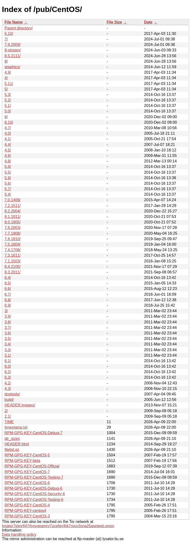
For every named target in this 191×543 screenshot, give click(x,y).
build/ (9, 400)
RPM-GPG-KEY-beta (22, 461)
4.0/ (8, 133)
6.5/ (8, 283)
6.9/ (8, 305)
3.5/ (8, 339)
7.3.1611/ (13, 255)
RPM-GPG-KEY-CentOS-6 (27, 483)
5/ (6, 89)
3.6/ (8, 333)
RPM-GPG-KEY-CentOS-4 (27, 505)
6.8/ (8, 300)
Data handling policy (19, 534)
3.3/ (8, 350)
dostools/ (12, 394)
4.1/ (8, 139)
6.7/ (8, 294)
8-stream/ (13, 50)
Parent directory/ (19, 28)
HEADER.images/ (20, 405)
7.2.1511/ (13, 206)
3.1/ (8, 355)
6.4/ (8, 278)
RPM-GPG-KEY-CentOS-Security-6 (35, 494)
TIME (9, 422)
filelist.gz (12, 450)
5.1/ (8, 106)
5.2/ (8, 100)
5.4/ (8, 194)
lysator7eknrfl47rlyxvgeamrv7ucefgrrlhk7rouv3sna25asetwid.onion (58, 526)
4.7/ (8, 128)
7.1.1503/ (13, 261)
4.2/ (8, 383)
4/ (6, 78)
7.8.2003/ (13, 228)
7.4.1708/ (13, 250)
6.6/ (8, 289)
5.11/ (9, 84)
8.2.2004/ (13, 211)
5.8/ (8, 167)
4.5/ (8, 150)
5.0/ (8, 111)
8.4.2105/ (13, 267)
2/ (6, 411)
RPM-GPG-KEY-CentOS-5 (27, 455)
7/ (6, 39)
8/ (6, 61)
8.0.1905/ (13, 222)
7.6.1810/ (13, 239)
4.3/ (8, 389)
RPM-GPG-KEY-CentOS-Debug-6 (33, 488)
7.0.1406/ (13, 200)
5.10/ (9, 34)
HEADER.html (17, 444)
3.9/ (8, 316)
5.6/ (8, 183)
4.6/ (8, 156)
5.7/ (8, 189)
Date (148, 22)
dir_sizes (12, 439)
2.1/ (8, 416)
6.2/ (8, 372)
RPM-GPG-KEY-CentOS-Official (32, 466)
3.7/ (8, 328)
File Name (14, 22)
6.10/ (9, 122)
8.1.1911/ (13, 217)
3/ (6, 311)
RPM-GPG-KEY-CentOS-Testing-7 (34, 477)
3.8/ (8, 322)
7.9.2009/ (13, 45)
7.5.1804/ (13, 244)
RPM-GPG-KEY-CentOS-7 (27, 472)
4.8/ (8, 161)
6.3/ (8, 377)
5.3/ (8, 95)
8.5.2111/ (13, 56)
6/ (6, 117)
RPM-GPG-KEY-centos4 (25, 511)
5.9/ (8, 178)
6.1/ (8, 361)
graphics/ (12, 67)
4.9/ (8, 72)
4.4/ (8, 145)
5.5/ (8, 172)
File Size (114, 22)
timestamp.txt (16, 427)
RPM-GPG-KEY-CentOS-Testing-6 (34, 500)
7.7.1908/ (13, 233)
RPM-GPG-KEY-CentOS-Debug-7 (33, 433)
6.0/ (8, 366)
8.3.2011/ (13, 272)
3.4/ (8, 344)
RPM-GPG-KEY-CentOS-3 (27, 516)
